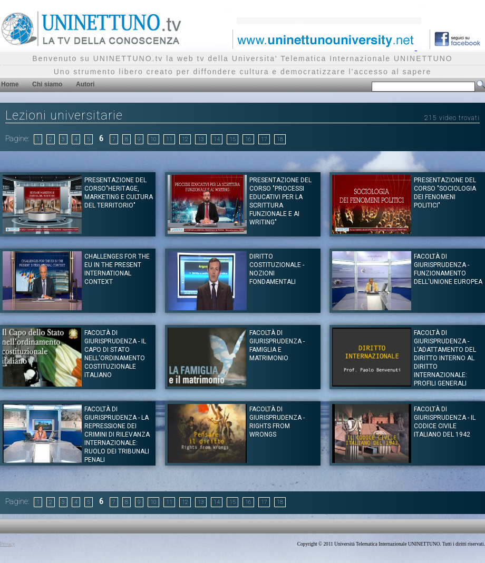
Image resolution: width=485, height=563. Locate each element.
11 (169, 139)
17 (264, 139)
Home (9, 84)
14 (217, 139)
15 (232, 139)
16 (248, 139)
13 (201, 139)
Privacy (7, 544)
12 (185, 139)
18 (280, 139)
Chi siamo (47, 84)
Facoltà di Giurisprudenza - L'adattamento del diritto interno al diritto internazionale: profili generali (445, 358)
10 (153, 139)
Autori (85, 84)
